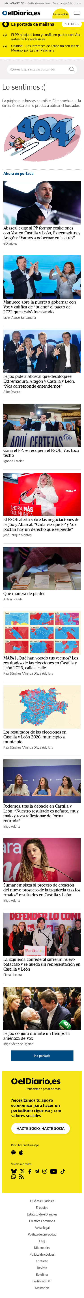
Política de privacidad (42, 1234)
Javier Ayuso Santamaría (19, 317)
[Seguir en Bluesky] (14, 1171)
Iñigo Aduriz (11, 826)
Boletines (42, 1274)
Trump (55, 3)
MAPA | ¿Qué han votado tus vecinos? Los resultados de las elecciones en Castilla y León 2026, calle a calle (40, 663)
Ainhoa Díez (31, 673)
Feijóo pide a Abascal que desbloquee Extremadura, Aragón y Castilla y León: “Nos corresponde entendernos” (39, 381)
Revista (42, 1268)
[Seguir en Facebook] (29, 1171)
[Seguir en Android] (13, 1152)
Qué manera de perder (24, 593)
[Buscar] (72, 69)
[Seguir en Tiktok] (62, 1171)
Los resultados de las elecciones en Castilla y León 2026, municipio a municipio (35, 737)
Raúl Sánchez (12, 673)
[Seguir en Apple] (21, 1152)
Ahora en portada (18, 173)
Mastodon (42, 1288)
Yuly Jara (47, 673)
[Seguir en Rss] (21, 1176)
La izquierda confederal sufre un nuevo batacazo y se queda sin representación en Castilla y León (41, 964)
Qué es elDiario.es (42, 1201)
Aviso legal (42, 1228)
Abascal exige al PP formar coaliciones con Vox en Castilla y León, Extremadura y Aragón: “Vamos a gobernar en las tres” (42, 233)
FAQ (42, 1241)
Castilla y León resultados (39, 3)
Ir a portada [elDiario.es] (42, 1056)
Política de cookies (42, 1254)
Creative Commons (42, 1221)
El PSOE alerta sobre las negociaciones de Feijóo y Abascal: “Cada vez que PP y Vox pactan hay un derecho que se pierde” (41, 524)
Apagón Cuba (66, 3)
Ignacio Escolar (13, 461)
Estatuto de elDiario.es (42, 1214)
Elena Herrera (12, 975)
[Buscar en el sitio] (37, 69)
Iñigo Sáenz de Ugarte (18, 1044)
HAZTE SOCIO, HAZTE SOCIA (41, 1128)
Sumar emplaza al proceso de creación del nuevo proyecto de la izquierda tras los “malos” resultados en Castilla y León (41, 890)
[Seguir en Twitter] (22, 1171)
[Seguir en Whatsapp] (13, 1176)
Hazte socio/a (60, 14)
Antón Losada (12, 599)
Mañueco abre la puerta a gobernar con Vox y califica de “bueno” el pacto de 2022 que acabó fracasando (39, 307)
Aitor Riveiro (11, 392)
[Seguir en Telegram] (36, 1171)
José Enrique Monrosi (17, 535)
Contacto (42, 1261)
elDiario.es (10, 243)
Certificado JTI (42, 1281)
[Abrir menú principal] (77, 13)
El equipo (42, 1207)
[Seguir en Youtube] (53, 1171)
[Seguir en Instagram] (44, 1171)
